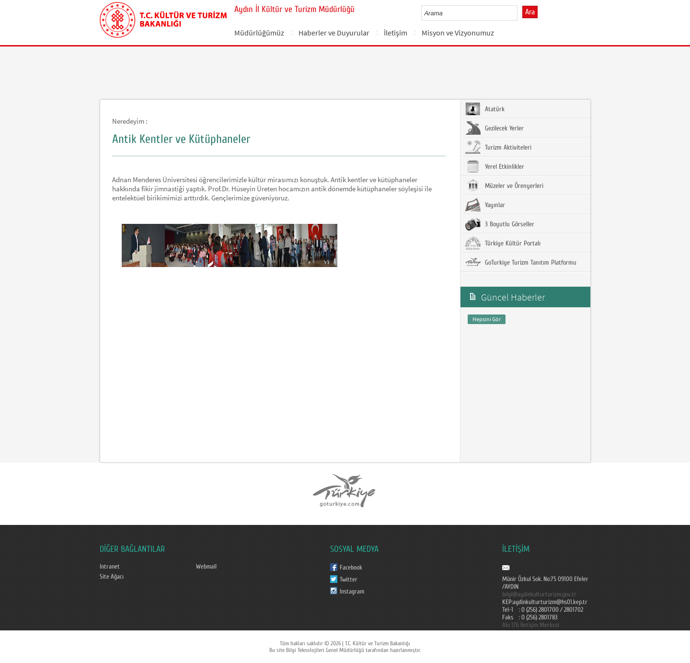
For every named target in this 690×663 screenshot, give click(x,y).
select (520, 13)
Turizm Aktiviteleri (498, 147)
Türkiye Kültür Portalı (502, 243)
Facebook (351, 567)
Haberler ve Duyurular (334, 32)
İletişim (395, 32)
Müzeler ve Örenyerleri (504, 185)
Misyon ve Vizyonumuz (458, 32)
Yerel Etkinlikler (494, 166)
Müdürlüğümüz (259, 32)
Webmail (206, 566)
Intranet (110, 566)
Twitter (348, 579)
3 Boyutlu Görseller (499, 224)
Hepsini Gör (486, 319)
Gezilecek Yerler (494, 128)
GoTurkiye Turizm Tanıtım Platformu (520, 262)
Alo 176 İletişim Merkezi (530, 625)
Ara (530, 12)
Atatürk (485, 109)
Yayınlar (485, 204)
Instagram (352, 591)
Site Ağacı (112, 577)
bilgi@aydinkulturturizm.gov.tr (539, 594)
